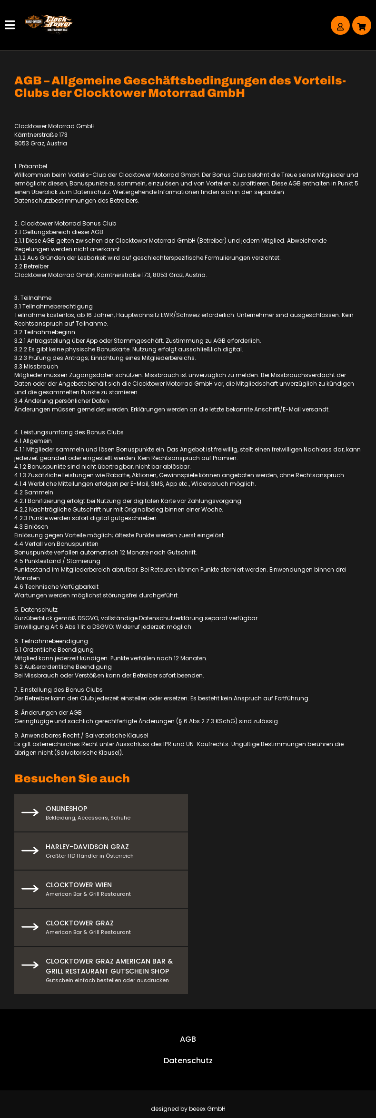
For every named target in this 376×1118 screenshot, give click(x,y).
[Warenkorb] (361, 25)
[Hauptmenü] (11, 25)
